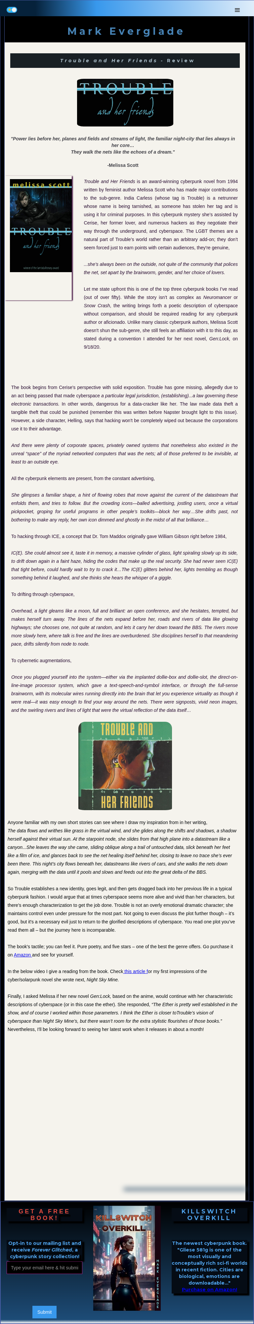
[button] (237, 8)
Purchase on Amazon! (209, 1290)
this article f (135, 971)
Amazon (23, 954)
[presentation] (57, 1290)
